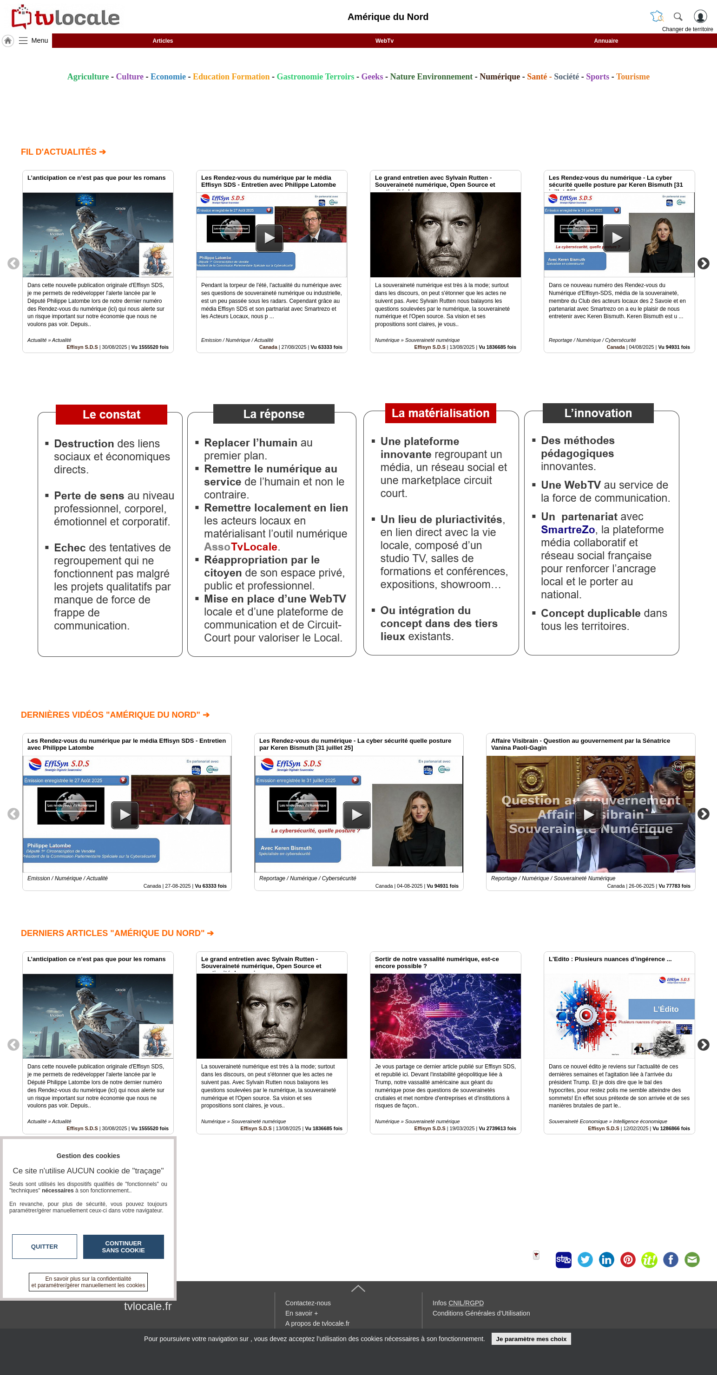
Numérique (500, 76)
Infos (458, 1303)
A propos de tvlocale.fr (317, 1323)
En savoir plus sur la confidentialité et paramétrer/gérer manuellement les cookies (88, 1282)
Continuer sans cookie (123, 1247)
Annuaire (606, 41)
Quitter (44, 1246)
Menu (40, 40)
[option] (98, 261)
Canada (268, 347)
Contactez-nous (308, 1303)
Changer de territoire (687, 29)
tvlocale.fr (148, 1306)
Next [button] (703, 262)
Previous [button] (13, 262)
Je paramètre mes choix (531, 1339)
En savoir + (301, 1313)
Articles (162, 41)
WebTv (384, 41)
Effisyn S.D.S (82, 347)
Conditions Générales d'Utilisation (481, 1313)
